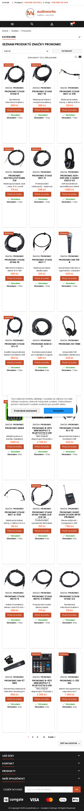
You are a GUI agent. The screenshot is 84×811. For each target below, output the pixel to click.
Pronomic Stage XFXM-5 (14, 92)
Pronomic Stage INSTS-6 (14, 597)
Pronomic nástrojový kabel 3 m (14, 178)
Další (52, 737)
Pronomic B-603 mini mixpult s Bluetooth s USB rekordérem (42, 432)
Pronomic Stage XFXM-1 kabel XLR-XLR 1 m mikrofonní (42, 516)
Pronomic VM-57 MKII (15, 682)
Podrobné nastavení (25, 410)
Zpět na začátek (70, 743)
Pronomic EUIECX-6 (42, 345)
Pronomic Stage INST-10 (42, 92)
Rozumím (58, 410)
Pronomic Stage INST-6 (42, 177)
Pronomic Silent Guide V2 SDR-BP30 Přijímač (69, 515)
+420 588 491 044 (59, 2)
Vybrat (26, 51)
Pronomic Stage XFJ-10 (69, 429)
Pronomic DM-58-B (69, 261)
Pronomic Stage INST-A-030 (14, 513)
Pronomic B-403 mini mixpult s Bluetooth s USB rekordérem (42, 684)
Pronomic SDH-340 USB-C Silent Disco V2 (69, 178)
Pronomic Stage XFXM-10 (14, 261)
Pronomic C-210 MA (69, 682)
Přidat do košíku (14, 110)
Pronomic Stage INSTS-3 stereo (42, 597)
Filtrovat (67, 51)
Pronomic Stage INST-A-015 (69, 92)
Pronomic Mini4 (14, 428)
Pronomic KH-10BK (69, 343)
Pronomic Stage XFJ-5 (14, 345)
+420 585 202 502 (32, 2)
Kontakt (5, 2)
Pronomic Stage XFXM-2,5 (69, 597)
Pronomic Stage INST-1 (42, 261)
